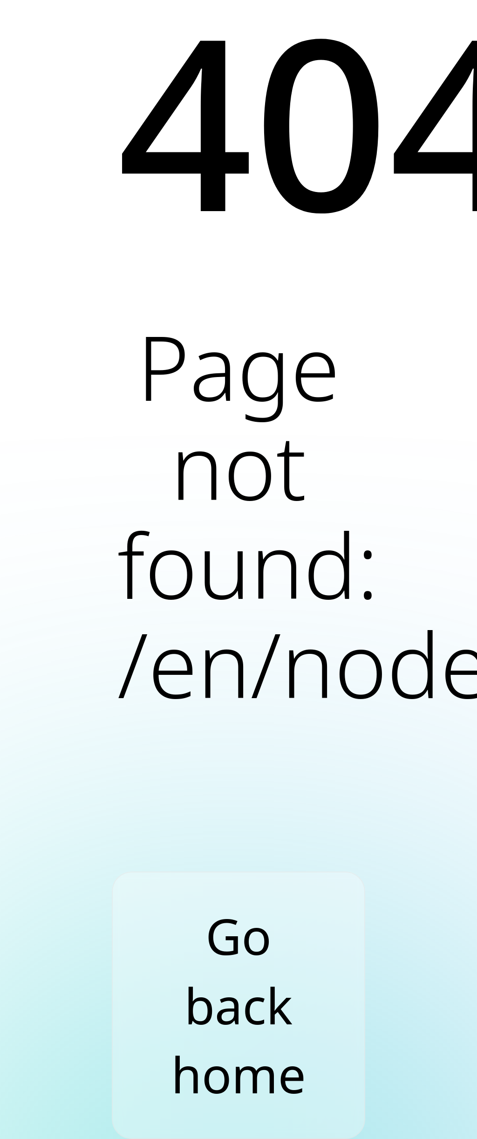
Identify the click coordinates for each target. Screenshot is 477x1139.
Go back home (238, 1005)
